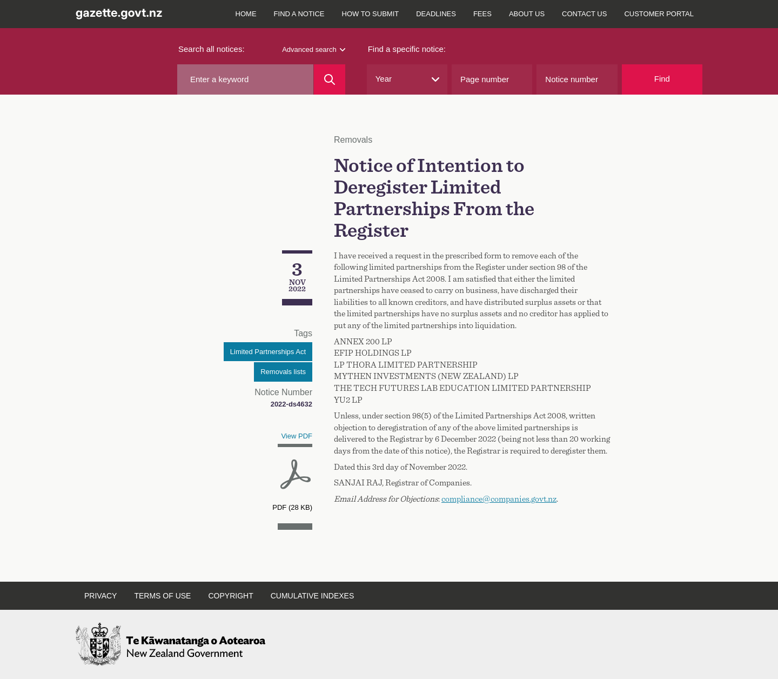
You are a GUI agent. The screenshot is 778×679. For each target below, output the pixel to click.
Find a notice (299, 14)
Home (246, 14)
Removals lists (283, 372)
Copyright (230, 595)
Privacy (100, 595)
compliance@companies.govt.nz (498, 499)
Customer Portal (659, 14)
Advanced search (313, 49)
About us (527, 14)
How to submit (370, 14)
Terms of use (162, 595)
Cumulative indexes (312, 595)
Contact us (584, 14)
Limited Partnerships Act (268, 352)
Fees (482, 14)
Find (662, 78)
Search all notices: (211, 49)
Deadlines (436, 14)
